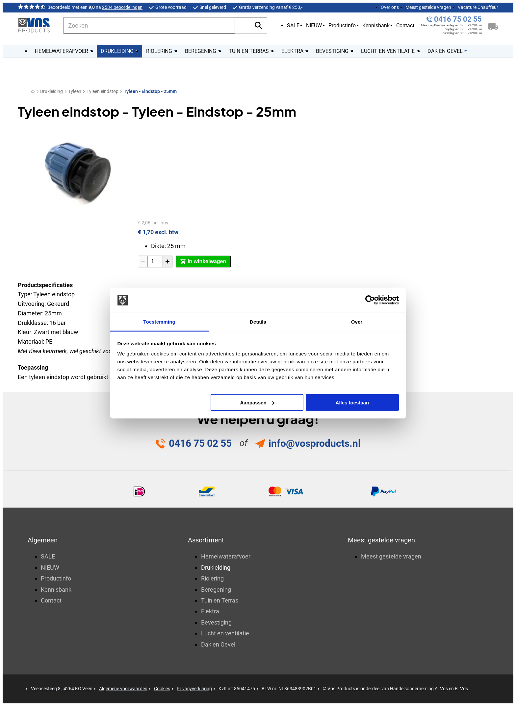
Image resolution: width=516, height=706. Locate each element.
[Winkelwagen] (493, 25)
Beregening (216, 589)
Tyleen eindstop (102, 91)
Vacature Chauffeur (478, 7)
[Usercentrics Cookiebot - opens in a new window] (370, 300)
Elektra (210, 611)
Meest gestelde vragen (428, 7)
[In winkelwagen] (203, 261)
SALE (293, 25)
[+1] (167, 261)
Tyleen (74, 91)
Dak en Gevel (218, 644)
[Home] (33, 91)
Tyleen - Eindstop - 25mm (150, 91)
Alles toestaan (352, 402)
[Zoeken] (149, 26)
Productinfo (342, 25)
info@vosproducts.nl (315, 443)
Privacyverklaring (194, 688)
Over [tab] (357, 322)
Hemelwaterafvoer (225, 556)
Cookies (162, 688)
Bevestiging (216, 622)
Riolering (212, 578)
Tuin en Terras (219, 600)
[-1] (143, 261)
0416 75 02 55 (458, 19)
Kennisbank (376, 25)
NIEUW (314, 25)
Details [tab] (258, 322)
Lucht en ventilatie (225, 633)
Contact (405, 25)
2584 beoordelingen (122, 7)
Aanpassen (257, 402)
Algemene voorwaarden (123, 688)
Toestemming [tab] (159, 322)
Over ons (390, 7)
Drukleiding (51, 91)
